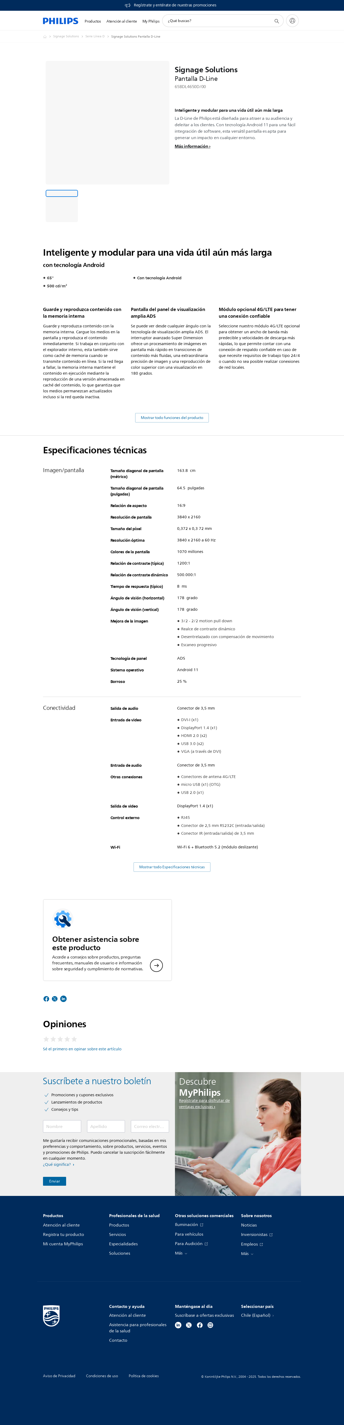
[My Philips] (292, 20)
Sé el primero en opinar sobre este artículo (82, 1090)
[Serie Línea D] (98, 36)
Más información (191, 146)
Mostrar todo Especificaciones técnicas (172, 908)
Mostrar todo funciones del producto (172, 458)
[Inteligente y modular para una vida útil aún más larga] (62, 206)
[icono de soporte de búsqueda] (276, 21)
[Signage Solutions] (69, 36)
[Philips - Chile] (48, 36)
